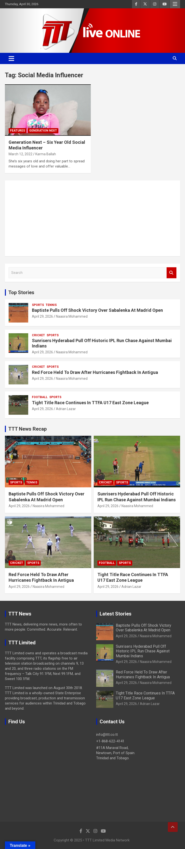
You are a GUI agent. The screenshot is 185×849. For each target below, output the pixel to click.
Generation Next (43, 130)
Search (171, 272)
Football (40, 397)
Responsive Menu (175, 4)
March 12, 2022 (20, 154)
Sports (38, 305)
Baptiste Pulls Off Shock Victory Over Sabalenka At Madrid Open (97, 310)
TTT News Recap (27, 429)
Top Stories (21, 292)
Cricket (38, 335)
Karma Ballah (45, 154)
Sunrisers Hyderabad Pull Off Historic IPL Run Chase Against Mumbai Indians (143, 651)
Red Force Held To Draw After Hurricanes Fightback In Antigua (95, 372)
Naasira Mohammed (72, 316)
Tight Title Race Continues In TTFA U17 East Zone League (90, 402)
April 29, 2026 (42, 316)
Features (17, 130)
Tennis (51, 305)
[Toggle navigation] (11, 58)
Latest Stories (116, 614)
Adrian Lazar (66, 409)
